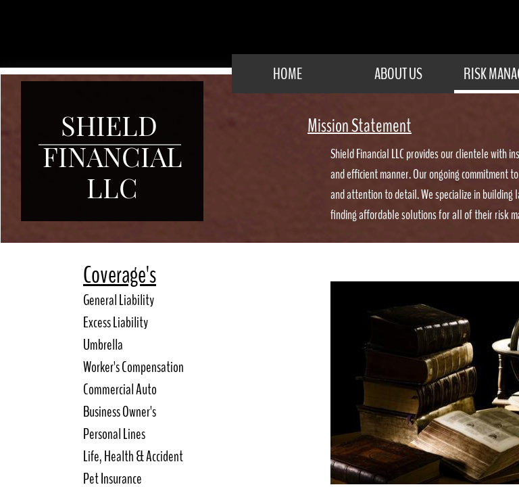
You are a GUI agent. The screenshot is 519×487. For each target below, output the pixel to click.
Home (287, 74)
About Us (398, 74)
